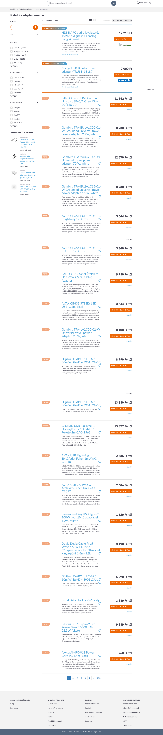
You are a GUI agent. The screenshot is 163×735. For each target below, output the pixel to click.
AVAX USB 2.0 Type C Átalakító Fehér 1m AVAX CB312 (78, 488)
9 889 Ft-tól (124, 624)
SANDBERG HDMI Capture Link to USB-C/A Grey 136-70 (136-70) (80, 101)
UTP (15, 81)
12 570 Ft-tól (123, 157)
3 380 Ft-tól (124, 600)
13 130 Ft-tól (123, 402)
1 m (15, 108)
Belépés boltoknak (130, 704)
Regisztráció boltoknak (131, 712)
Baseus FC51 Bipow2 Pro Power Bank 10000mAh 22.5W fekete (78, 627)
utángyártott (18, 51)
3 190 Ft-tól (124, 544)
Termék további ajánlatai (70, 54)
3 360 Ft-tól (124, 248)
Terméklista (52, 726)
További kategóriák (55, 721)
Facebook (14, 708)
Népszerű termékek (55, 708)
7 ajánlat (129, 110)
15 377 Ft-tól (123, 426)
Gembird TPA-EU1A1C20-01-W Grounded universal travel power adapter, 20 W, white (81, 131)
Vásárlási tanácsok (92, 704)
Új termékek (52, 704)
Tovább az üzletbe (122, 39)
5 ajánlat (129, 341)
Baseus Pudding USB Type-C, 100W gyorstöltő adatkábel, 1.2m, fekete (80, 517)
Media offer (127, 726)
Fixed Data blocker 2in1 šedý (80, 600)
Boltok (50, 717)
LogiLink (17, 59)
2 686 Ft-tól (124, 456)
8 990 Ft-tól (124, 359)
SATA (16, 93)
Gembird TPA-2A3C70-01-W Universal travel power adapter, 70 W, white (81, 160)
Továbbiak (15, 66)
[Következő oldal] (105, 678)
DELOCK (17, 48)
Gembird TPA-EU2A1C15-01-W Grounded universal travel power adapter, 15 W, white (81, 190)
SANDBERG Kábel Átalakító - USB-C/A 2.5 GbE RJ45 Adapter (81, 277)
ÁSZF (125, 721)
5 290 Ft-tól (124, 577)
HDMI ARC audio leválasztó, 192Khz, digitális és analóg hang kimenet (80, 36)
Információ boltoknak (131, 708)
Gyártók (51, 712)
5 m (15, 119)
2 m (15, 115)
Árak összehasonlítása (120, 104)
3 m (15, 111)
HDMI (16, 85)
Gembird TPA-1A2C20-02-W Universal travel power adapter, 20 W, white (81, 333)
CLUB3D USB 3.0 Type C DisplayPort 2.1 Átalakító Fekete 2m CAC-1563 (78, 429)
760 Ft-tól (125, 653)
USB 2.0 (17, 78)
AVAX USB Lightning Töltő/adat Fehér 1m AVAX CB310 (79, 459)
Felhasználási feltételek (93, 712)
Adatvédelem (90, 717)
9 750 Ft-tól (124, 274)
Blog (12, 704)
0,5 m (16, 123)
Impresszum (89, 721)
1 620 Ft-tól (124, 514)
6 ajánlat (129, 139)
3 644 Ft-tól (124, 216)
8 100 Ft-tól (124, 330)
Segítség (88, 708)
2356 (99, 678)
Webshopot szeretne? (131, 717)
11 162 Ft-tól (123, 98)
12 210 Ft (125, 33)
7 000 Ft (126, 68)
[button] (144, 3)
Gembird (17, 55)
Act (15, 63)
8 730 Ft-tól (124, 128)
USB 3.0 (17, 89)
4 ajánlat (129, 526)
